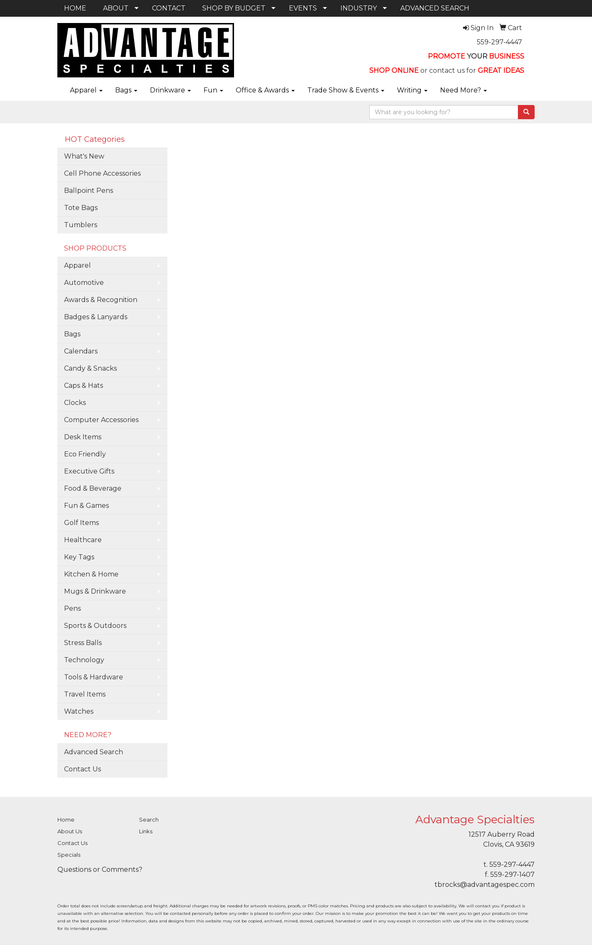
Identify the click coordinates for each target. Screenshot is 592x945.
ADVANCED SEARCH (434, 8)
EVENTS (303, 8)
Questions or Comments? (99, 869)
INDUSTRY (358, 8)
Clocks (75, 403)
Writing (412, 90)
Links (145, 831)
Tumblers (80, 225)
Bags (126, 90)
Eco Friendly (85, 454)
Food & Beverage (92, 488)
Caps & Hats (83, 385)
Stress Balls (83, 643)
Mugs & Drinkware (95, 591)
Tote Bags (81, 208)
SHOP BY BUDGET (233, 8)
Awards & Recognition (100, 300)
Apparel (86, 90)
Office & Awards (265, 90)
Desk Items (82, 437)
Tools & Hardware (93, 677)
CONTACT (168, 8)
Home (66, 819)
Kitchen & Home (91, 574)
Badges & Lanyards (95, 317)
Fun (213, 90)
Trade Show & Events (345, 90)
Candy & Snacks (90, 368)
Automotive (84, 283)
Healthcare (83, 540)
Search (149, 819)
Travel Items (85, 694)
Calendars (81, 351)
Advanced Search (93, 752)
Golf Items (81, 523)
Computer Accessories (101, 420)
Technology (84, 660)
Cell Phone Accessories (102, 173)
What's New (84, 156)
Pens (72, 608)
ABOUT (116, 8)
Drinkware (170, 90)
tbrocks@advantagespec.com (485, 885)
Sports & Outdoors (95, 626)
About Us (69, 831)
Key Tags (79, 557)
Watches (78, 711)
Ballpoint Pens (88, 191)
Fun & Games (86, 506)
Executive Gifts (89, 471)
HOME (75, 8)
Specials (68, 854)
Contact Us (82, 769)
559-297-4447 (499, 42)
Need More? (463, 90)
